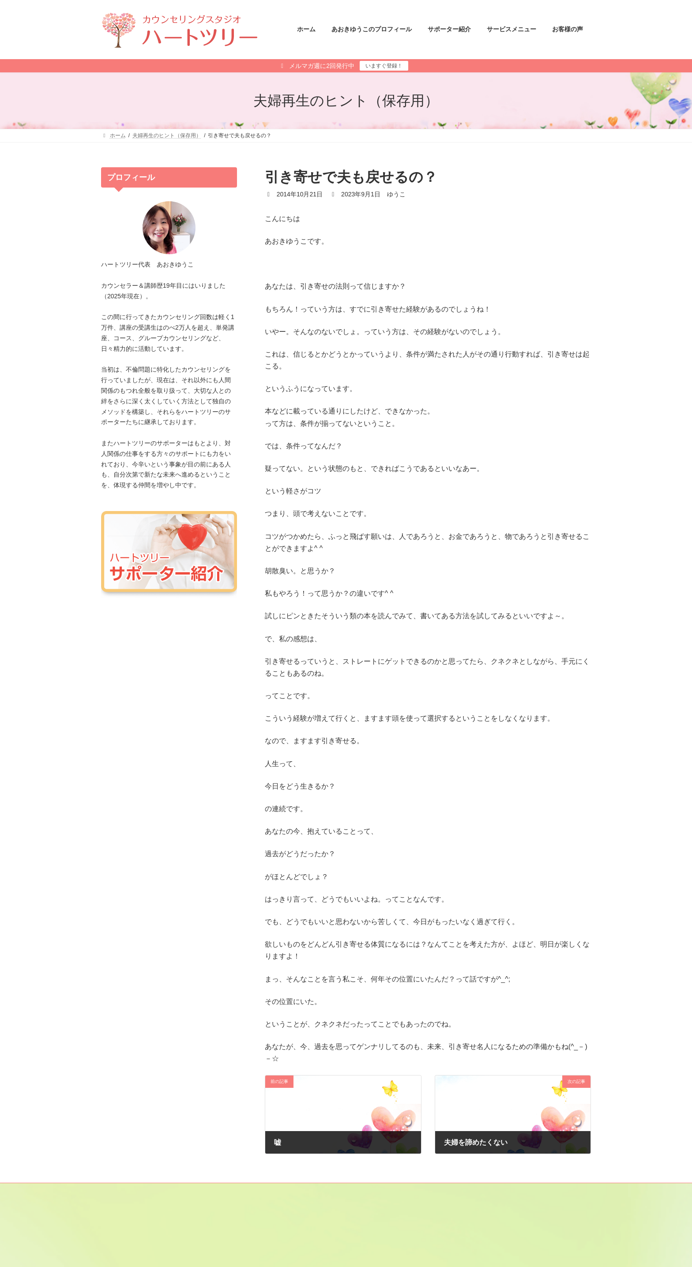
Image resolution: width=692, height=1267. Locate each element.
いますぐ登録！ (383, 66)
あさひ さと (374, 1246)
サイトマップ (191, 1191)
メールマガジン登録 (133, 1191)
